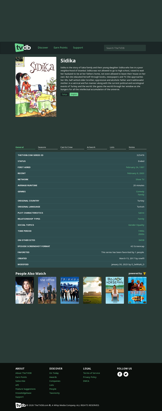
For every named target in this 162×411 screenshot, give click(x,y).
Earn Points (60, 47)
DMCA (86, 381)
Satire (141, 212)
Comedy (140, 191)
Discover (43, 47)
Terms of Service (91, 373)
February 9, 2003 (135, 173)
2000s (141, 234)
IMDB (141, 240)
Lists (51, 385)
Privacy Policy (89, 377)
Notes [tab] (132, 147)
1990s (141, 230)
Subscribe (20, 381)
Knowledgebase (23, 392)
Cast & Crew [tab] (66, 147)
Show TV (140, 179)
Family (141, 194)
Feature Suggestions (25, 388)
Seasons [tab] (42, 147)
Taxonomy (54, 392)
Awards (53, 377)
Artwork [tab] (91, 147)
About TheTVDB (23, 373)
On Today (54, 373)
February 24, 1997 (135, 167)
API (17, 385)
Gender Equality (136, 224)
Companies (54, 381)
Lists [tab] (112, 147)
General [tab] (19, 147)
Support (78, 47)
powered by (138, 274)
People (52, 388)
